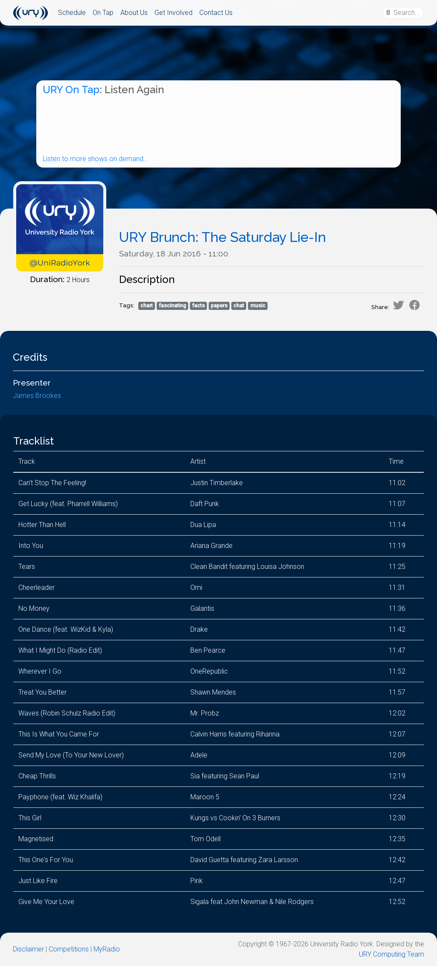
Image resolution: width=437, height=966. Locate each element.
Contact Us (216, 13)
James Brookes (37, 396)
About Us (134, 13)
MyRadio (106, 949)
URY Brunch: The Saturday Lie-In (222, 237)
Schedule (72, 13)
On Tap (103, 13)
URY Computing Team (391, 954)
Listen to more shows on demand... (96, 159)
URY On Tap (71, 89)
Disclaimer (28, 949)
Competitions (69, 949)
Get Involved (173, 13)
